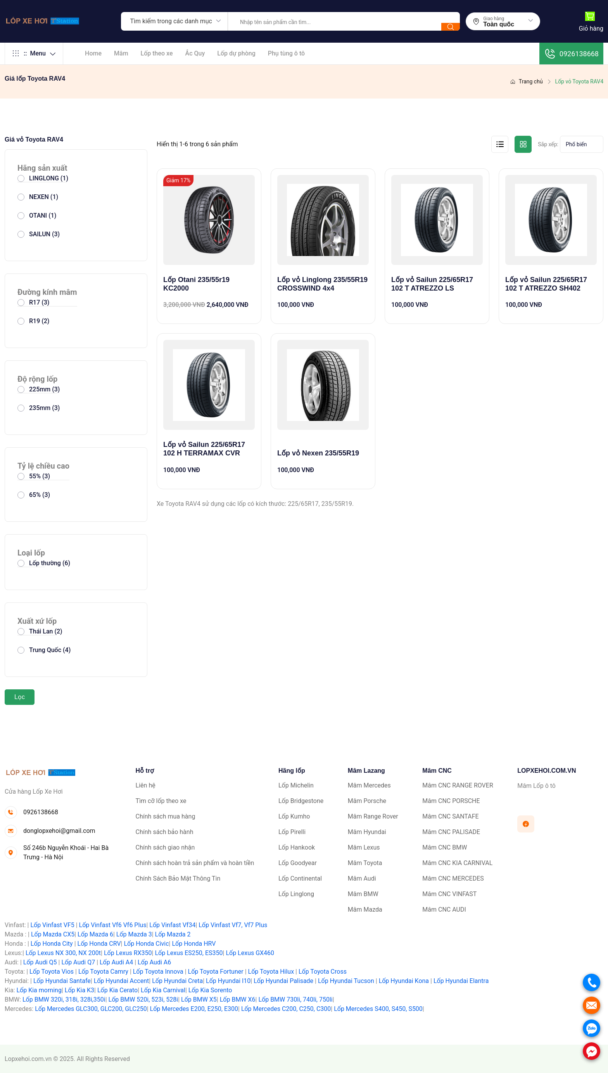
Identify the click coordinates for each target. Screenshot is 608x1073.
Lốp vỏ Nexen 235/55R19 (318, 453)
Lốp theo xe (157, 53)
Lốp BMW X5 (199, 999)
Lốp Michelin (296, 785)
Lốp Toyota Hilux (271, 971)
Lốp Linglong (296, 894)
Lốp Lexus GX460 (250, 953)
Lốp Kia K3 (79, 990)
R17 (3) (39, 302)
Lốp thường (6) (49, 563)
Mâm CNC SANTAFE (450, 816)
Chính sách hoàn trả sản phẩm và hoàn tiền (195, 863)
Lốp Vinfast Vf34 (172, 925)
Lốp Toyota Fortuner (216, 971)
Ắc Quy (195, 53)
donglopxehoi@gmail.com (59, 830)
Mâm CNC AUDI (444, 909)
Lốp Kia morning (38, 990)
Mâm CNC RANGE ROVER (457, 785)
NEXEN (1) (43, 197)
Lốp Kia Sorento (210, 990)
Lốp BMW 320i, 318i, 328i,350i (63, 999)
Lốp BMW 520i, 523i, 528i (143, 999)
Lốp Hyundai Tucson (346, 981)
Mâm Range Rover (373, 816)
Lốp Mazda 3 (134, 934)
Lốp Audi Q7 (78, 962)
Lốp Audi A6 (154, 962)
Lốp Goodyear (297, 863)
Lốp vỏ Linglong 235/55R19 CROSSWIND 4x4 (322, 284)
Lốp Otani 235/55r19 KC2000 (196, 284)
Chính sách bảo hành (164, 832)
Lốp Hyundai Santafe (62, 981)
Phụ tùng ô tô (286, 53)
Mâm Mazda (365, 909)
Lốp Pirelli (292, 832)
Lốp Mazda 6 (95, 934)
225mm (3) (44, 389)
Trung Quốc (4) (50, 650)
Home (93, 53)
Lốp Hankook (296, 847)
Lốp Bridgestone (300, 801)
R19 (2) (39, 321)
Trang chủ (526, 81)
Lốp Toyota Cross (323, 971)
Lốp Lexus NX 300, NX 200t (63, 953)
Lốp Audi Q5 (40, 962)
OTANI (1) (42, 215)
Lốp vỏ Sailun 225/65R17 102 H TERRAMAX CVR (204, 449)
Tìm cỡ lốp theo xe (161, 801)
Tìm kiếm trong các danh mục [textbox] (171, 21)
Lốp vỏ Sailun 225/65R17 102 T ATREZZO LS (432, 284)
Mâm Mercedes (369, 785)
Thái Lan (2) (45, 631)
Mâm (121, 53)
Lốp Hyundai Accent (121, 981)
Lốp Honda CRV (99, 943)
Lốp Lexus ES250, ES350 (189, 953)
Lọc (19, 697)
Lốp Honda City (52, 943)
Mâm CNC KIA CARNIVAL (457, 863)
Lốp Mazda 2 (173, 934)
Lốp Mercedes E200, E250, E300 (194, 1008)
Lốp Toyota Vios (51, 971)
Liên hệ (145, 785)
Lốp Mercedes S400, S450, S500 (378, 1008)
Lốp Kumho (294, 816)
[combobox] (174, 21)
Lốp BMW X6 (238, 999)
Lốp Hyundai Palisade (283, 981)
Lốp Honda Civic (146, 943)
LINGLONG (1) (48, 178)
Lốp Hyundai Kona (404, 981)
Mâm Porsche (367, 801)
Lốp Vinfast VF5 (52, 925)
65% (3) (39, 494)
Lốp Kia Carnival (163, 990)
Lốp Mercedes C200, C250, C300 (286, 1008)
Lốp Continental (300, 878)
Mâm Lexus (364, 847)
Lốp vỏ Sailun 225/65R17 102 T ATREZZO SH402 (546, 284)
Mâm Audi (362, 878)
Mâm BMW (363, 894)
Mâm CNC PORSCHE (451, 801)
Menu (34, 53)
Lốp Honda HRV (194, 943)
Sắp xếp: (548, 144)
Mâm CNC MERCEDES (453, 878)
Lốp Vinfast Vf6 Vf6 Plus (113, 925)
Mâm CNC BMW (444, 847)
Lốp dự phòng (236, 53)
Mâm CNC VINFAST (449, 894)
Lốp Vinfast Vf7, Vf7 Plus (233, 925)
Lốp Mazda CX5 (52, 934)
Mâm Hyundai (367, 832)
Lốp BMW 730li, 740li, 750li (295, 999)
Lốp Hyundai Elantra (461, 981)
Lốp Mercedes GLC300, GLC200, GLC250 (91, 1008)
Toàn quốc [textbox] (498, 24)
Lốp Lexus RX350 (128, 953)
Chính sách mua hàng (165, 816)
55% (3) (39, 476)
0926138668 (571, 53)
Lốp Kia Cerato (117, 990)
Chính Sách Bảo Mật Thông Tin (178, 878)
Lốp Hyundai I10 (228, 981)
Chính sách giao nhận (165, 847)
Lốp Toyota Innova (158, 971)
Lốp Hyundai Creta (177, 981)
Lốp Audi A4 (116, 962)
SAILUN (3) (44, 234)
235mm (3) (44, 408)
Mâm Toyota (365, 863)
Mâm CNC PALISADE (451, 832)
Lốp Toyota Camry (103, 971)
